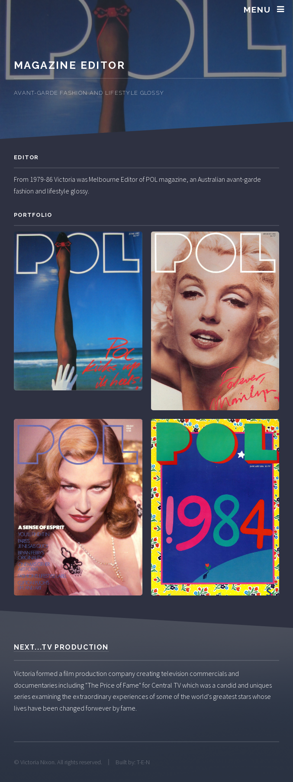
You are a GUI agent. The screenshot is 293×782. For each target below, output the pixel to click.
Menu (257, 9)
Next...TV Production (61, 647)
